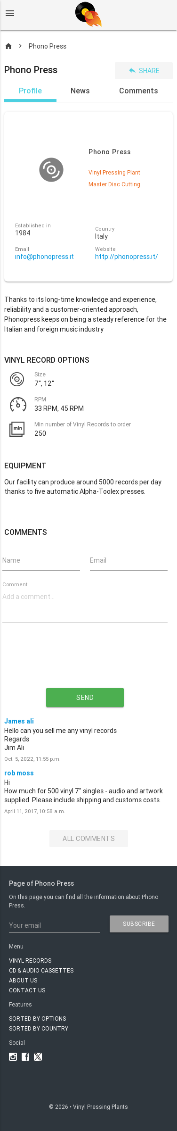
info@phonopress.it (44, 256)
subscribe (139, 923)
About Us (23, 980)
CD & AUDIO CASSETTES (41, 970)
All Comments (89, 838)
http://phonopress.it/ (126, 256)
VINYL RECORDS (30, 960)
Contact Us (27, 990)
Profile (30, 90)
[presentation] (85, 663)
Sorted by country (38, 1028)
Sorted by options (37, 1018)
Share (144, 70)
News (80, 90)
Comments (138, 90)
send (85, 697)
